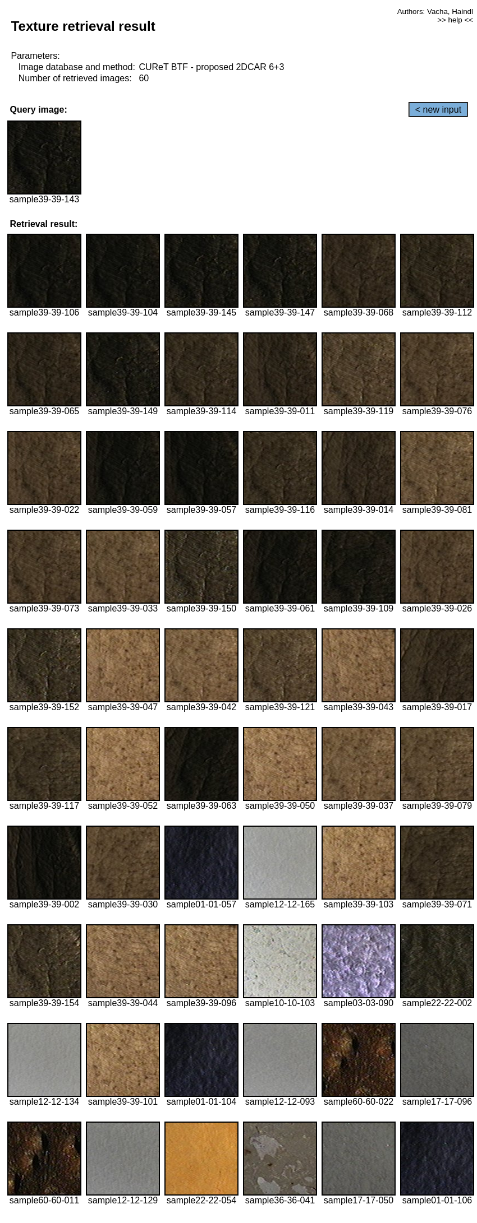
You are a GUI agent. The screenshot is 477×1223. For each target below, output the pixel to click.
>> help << (455, 20)
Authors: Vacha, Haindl (435, 11)
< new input (438, 109)
